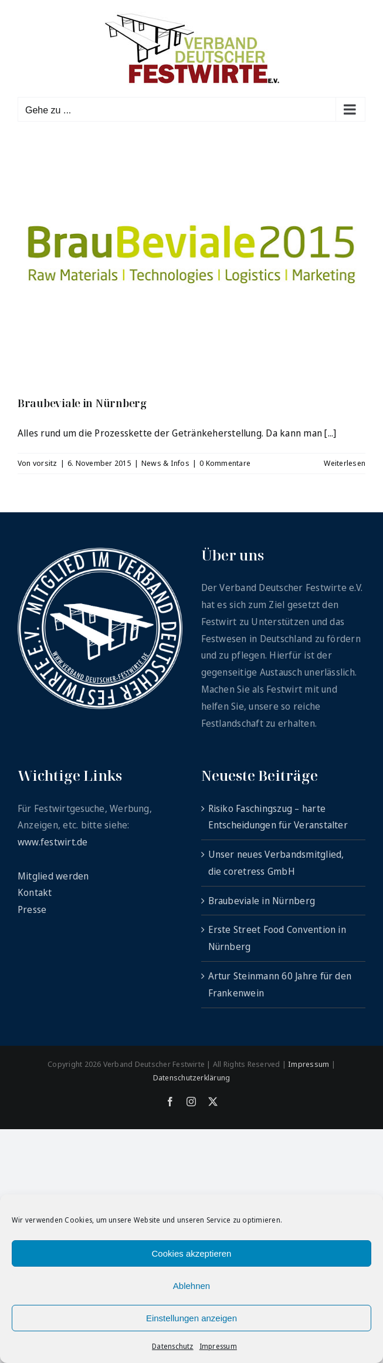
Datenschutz (173, 1346)
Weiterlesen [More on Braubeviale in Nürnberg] (344, 463)
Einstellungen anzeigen (191, 1318)
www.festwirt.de (53, 841)
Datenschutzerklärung (192, 1077)
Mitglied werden (53, 876)
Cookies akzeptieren (192, 1253)
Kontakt (35, 892)
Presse (32, 909)
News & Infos (165, 463)
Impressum (218, 1346)
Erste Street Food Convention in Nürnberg (277, 938)
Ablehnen (191, 1286)
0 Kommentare (224, 463)
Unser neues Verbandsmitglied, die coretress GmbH (276, 863)
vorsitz (45, 463)
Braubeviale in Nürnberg (82, 403)
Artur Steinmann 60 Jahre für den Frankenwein (280, 984)
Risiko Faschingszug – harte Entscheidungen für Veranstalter (278, 817)
